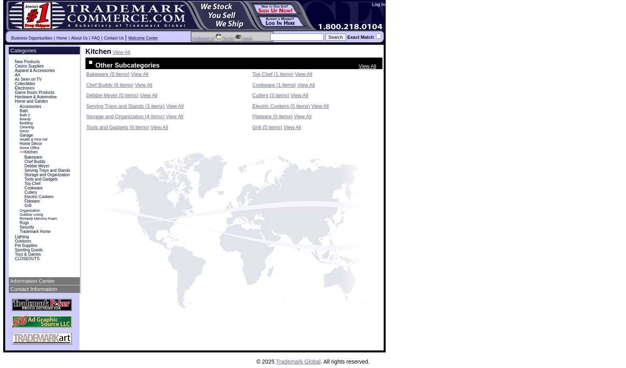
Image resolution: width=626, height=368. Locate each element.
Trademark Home (35, 231)
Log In (378, 4)
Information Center (32, 281)
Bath (24, 111)
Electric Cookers (38, 197)
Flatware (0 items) (272, 116)
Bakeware (33, 157)
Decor (24, 131)
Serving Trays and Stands (47, 170)
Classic (243, 38)
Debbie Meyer (36, 166)
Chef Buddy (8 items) (109, 85)
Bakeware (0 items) (107, 74)
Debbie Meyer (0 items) (112, 95)
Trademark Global (298, 361)
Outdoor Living (31, 215)
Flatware (32, 201)
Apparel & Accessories (35, 70)
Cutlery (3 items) (270, 95)
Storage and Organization (47, 175)
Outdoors (23, 241)
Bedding (26, 123)
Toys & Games (28, 254)
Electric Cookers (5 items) (281, 106)
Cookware (33, 188)
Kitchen (29, 152)
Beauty (25, 119)
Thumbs (225, 38)
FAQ (96, 38)
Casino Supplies (29, 66)
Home (61, 38)
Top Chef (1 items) (272, 74)
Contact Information (33, 289)
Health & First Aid (33, 139)
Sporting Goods (29, 250)
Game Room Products (34, 92)
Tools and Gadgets (40, 179)
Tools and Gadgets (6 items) (117, 127)
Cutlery (30, 192)
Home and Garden (31, 101)
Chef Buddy (34, 161)
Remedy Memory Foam (38, 219)
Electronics (24, 88)
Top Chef (32, 183)
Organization (30, 211)
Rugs (24, 223)
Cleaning (27, 127)
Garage (26, 135)
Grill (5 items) (267, 127)
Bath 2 (25, 115)
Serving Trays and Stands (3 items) (125, 106)
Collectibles (25, 84)
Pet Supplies (26, 245)
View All (121, 52)
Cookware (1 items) (274, 85)
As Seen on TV (28, 79)
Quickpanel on (203, 38)
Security (27, 227)
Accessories (30, 106)
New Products (27, 62)
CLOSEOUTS (27, 259)
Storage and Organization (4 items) (125, 116)
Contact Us (113, 38)
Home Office (30, 148)
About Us (79, 38)
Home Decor (31, 143)
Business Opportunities (31, 38)
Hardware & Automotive (36, 97)
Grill (28, 205)
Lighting (22, 237)
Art (17, 75)
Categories (23, 51)
